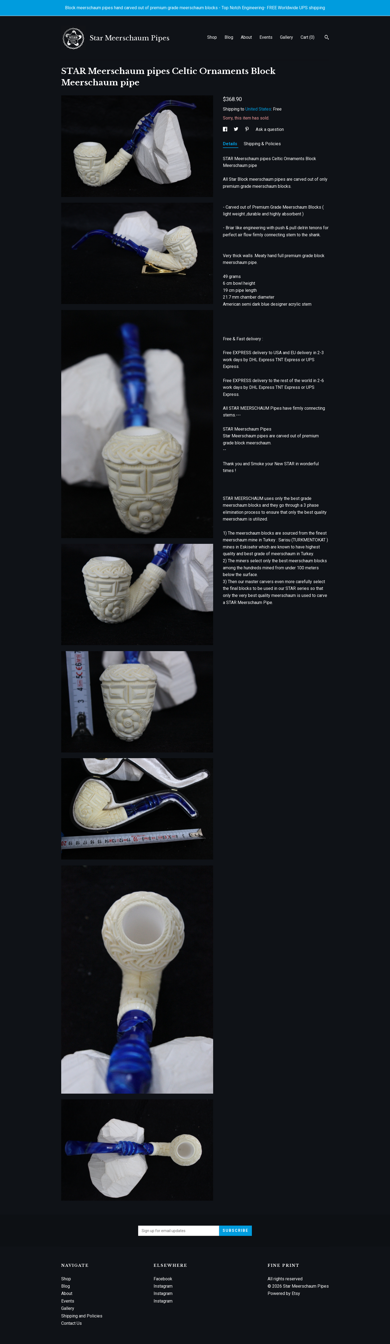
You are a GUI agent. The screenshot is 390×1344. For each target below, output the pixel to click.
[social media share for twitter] (236, 129)
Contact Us (71, 1323)
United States (258, 109)
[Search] (327, 38)
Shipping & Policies (262, 143)
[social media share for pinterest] (247, 129)
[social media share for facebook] (225, 129)
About (246, 37)
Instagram (163, 1286)
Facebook (163, 1278)
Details (230, 143)
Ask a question (270, 129)
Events (265, 37)
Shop (212, 37)
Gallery (286, 37)
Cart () (307, 37)
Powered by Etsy (284, 1293)
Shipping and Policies (81, 1316)
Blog (229, 37)
